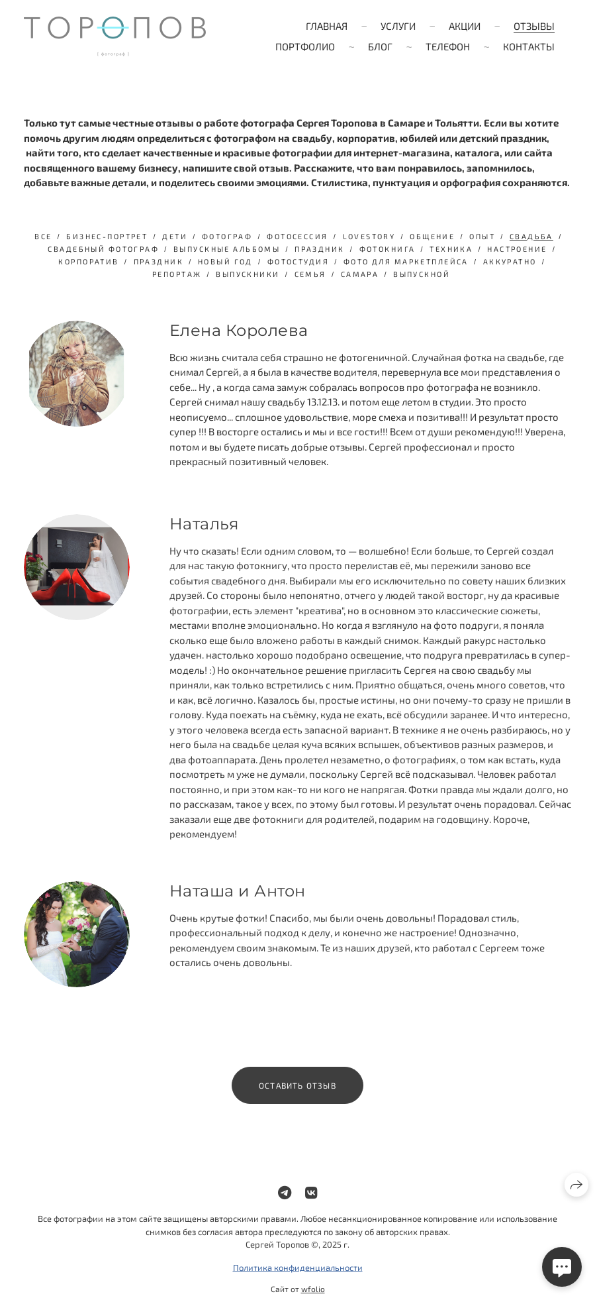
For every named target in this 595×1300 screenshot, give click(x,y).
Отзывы (534, 26)
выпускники (247, 274)
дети (174, 236)
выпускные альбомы (226, 248)
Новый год (225, 261)
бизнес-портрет (107, 236)
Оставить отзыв (297, 1092)
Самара (360, 274)
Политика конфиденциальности (298, 1275)
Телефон (448, 46)
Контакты (529, 46)
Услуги (398, 26)
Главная (326, 26)
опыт (482, 236)
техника (451, 248)
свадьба (531, 236)
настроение (517, 248)
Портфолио (305, 46)
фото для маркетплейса (406, 261)
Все (43, 236)
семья (310, 274)
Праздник (158, 261)
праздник (319, 248)
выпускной (421, 274)
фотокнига (387, 248)
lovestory (369, 236)
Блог (380, 46)
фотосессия (297, 236)
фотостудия (298, 261)
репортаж (176, 274)
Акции (465, 26)
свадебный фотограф (103, 248)
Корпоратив (88, 261)
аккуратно (510, 261)
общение (432, 236)
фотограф (227, 236)
